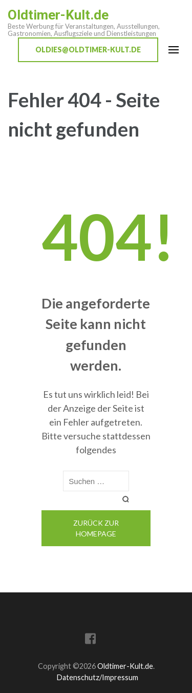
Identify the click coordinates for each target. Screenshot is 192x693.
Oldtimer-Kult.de (58, 15)
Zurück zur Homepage (96, 528)
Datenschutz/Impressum (97, 677)
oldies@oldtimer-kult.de (88, 49)
